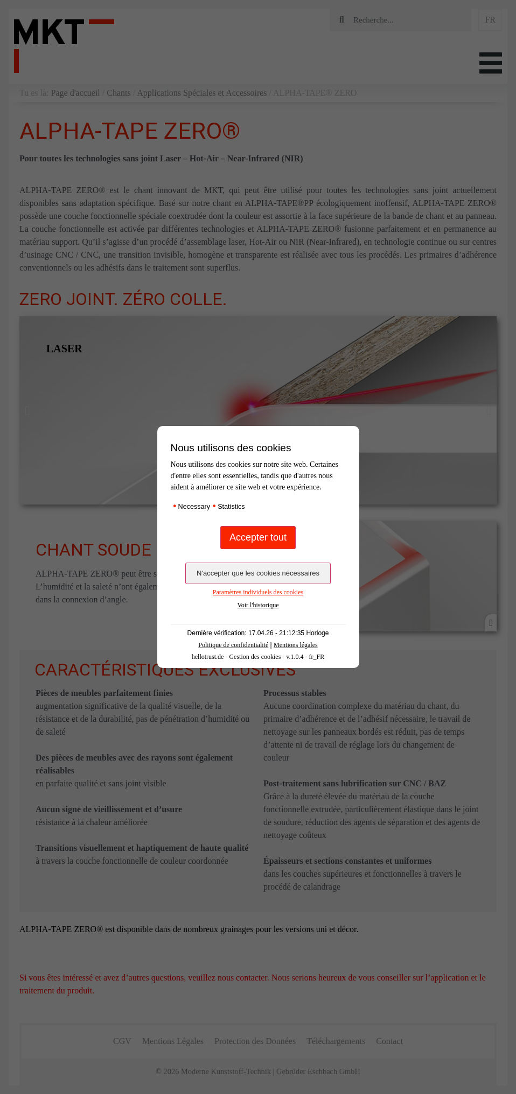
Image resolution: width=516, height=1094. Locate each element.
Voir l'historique (258, 605)
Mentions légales (296, 645)
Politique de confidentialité (233, 645)
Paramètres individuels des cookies (258, 592)
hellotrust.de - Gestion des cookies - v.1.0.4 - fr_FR (258, 656)
